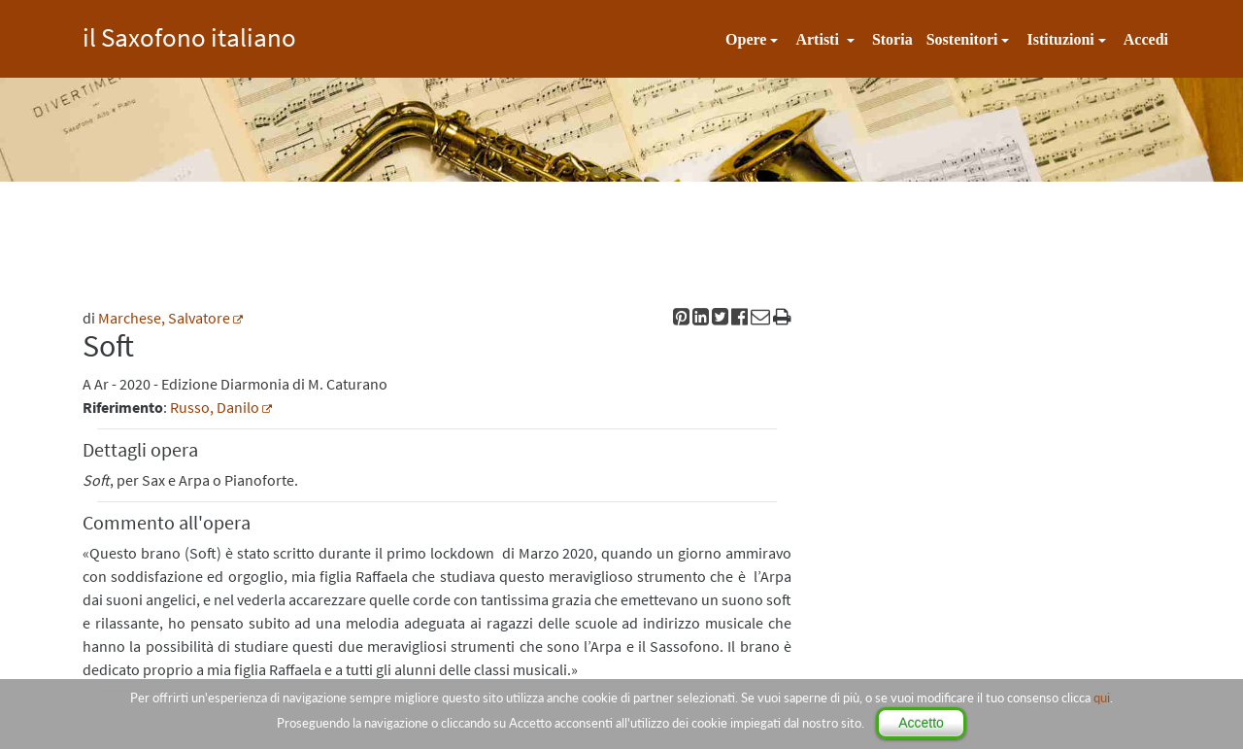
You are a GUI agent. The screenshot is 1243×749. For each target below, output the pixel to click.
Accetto (921, 723)
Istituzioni (1059, 39)
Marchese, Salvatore (164, 317)
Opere (745, 39)
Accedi (1146, 39)
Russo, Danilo (214, 407)
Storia (892, 39)
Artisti (818, 39)
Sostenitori (962, 39)
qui (1101, 697)
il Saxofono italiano (189, 34)
